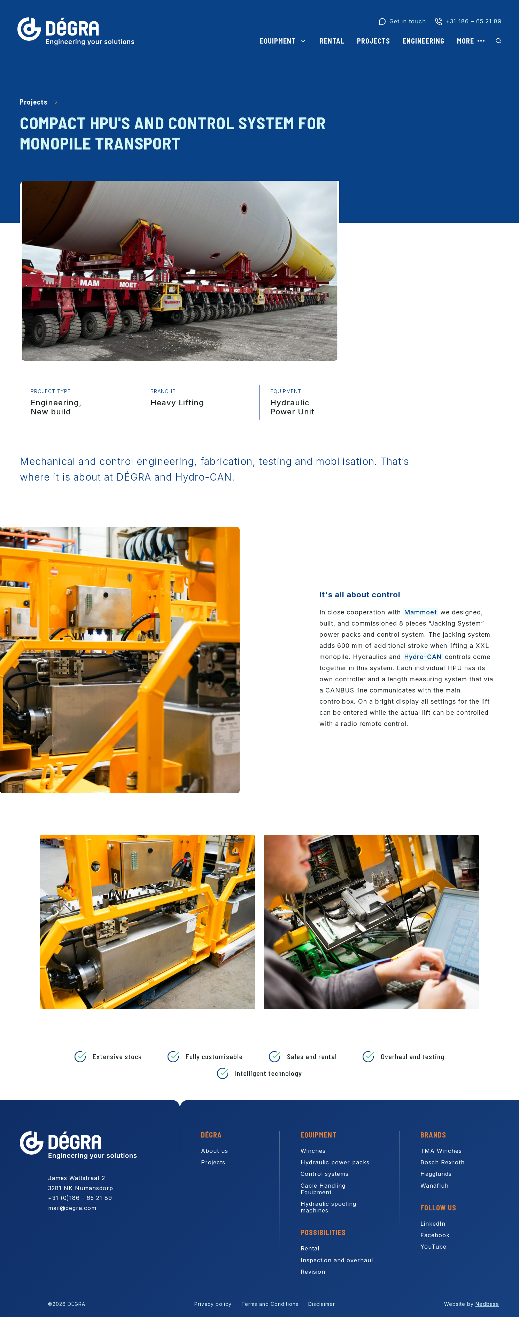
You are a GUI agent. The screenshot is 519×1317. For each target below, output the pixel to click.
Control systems (325, 1173)
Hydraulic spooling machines (328, 1207)
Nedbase (487, 1304)
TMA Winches (441, 1150)
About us (214, 1150)
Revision (313, 1271)
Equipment (278, 41)
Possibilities (323, 1232)
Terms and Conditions (270, 1304)
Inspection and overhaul (337, 1260)
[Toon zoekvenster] (498, 41)
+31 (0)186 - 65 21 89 (80, 1197)
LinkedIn (433, 1223)
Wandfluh (434, 1185)
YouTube (433, 1246)
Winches (313, 1150)
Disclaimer (321, 1304)
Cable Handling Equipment (323, 1189)
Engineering (423, 41)
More (465, 41)
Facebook (435, 1235)
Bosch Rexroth (442, 1162)
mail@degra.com (72, 1207)
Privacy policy (213, 1304)
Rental (332, 41)
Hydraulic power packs (335, 1162)
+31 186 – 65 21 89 (474, 21)
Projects (373, 41)
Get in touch (407, 21)
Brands (433, 1134)
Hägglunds (436, 1173)
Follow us (438, 1207)
